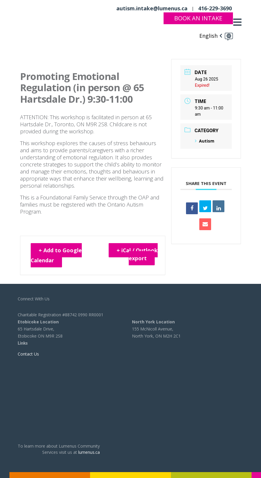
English (208, 35)
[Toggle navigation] (239, 22)
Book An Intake (198, 18)
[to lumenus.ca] (43, 21)
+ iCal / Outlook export (137, 254)
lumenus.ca (89, 452)
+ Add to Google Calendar (56, 255)
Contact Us (28, 354)
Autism (204, 141)
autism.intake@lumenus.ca (151, 8)
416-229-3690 (215, 8)
